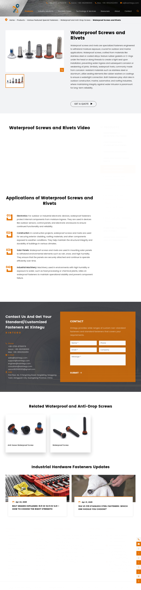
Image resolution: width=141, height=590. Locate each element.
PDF (90, 545)
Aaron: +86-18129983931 (81, 3)
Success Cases (64, 11)
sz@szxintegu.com (130, 3)
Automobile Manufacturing (40, 570)
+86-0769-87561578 (57, 3)
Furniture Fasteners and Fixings (115, 229)
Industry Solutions (45, 11)
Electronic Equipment (39, 553)
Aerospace (39, 564)
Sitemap (80, 587)
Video (91, 541)
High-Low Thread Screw (65, 551)
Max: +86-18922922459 (107, 3)
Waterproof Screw (114, 194)
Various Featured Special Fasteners (42, 20)
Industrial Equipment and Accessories (116, 238)
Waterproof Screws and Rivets (107, 20)
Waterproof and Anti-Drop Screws (75, 20)
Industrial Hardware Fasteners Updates (71, 465)
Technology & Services (86, 11)
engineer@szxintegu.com (18, 363)
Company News (96, 552)
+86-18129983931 (116, 538)
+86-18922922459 (117, 541)
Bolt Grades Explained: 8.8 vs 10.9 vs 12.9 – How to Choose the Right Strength (35, 509)
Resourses (105, 11)
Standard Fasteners (115, 151)
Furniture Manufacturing (40, 540)
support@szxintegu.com (17, 360)
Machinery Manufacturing (40, 560)
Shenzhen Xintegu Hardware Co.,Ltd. (32, 587)
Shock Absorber (62, 541)
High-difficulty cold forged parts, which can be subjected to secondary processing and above (70, 558)
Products (29, 11)
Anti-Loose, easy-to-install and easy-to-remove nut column (68, 536)
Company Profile (96, 548)
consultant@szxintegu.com (19, 366)
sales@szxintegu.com (16, 357)
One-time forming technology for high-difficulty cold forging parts (69, 546)
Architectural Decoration (40, 546)
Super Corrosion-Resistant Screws (118, 219)
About (117, 11)
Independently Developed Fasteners (115, 134)
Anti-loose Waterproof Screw (20, 446)
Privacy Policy (94, 587)
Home (12, 20)
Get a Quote (83, 104)
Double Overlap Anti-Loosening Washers (115, 177)
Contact (128, 11)
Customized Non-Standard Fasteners (115, 143)
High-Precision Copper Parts (116, 159)
